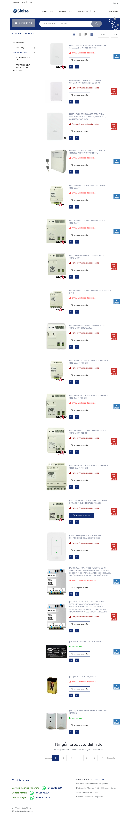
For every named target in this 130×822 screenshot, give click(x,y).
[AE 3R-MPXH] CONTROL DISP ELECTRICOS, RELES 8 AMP (81, 291)
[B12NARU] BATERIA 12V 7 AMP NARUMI (85, 642)
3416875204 (43, 792)
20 (113, 34)
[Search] (96, 24)
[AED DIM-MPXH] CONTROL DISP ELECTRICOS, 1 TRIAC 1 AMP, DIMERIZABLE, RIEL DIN (86, 502)
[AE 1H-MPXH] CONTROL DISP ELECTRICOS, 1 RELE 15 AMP (81, 186)
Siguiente (110, 758)
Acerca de (98, 779)
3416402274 (43, 797)
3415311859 (55, 787)
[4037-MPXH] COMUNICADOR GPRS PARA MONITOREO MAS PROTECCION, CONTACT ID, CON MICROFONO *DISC (86, 116)
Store (23, 2)
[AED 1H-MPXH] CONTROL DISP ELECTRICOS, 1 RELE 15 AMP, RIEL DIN (84, 361)
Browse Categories (23, 33)
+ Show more (17, 71)
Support (16, 2)
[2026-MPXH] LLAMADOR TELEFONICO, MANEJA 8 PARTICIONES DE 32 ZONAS (84, 81)
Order (30, 2)
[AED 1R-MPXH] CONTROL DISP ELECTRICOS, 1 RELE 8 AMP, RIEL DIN (83, 396)
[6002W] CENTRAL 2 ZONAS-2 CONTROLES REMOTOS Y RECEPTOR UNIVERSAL (86, 151)
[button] (94, 11)
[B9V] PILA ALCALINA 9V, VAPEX (82, 677)
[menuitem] (48, 11)
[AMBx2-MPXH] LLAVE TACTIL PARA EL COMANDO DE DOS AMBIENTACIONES (84, 536)
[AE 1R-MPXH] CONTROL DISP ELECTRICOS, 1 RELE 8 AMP (81, 221)
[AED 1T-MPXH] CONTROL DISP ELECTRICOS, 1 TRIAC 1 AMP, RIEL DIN (84, 431)
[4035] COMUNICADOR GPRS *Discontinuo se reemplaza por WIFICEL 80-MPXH (85, 46)
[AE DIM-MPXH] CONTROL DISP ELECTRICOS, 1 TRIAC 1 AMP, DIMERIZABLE (86, 326)
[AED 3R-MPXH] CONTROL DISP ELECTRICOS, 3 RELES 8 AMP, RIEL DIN (84, 466)
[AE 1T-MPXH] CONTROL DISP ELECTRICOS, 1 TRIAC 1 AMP (86, 256)
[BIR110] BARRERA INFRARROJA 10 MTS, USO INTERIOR (85, 711)
